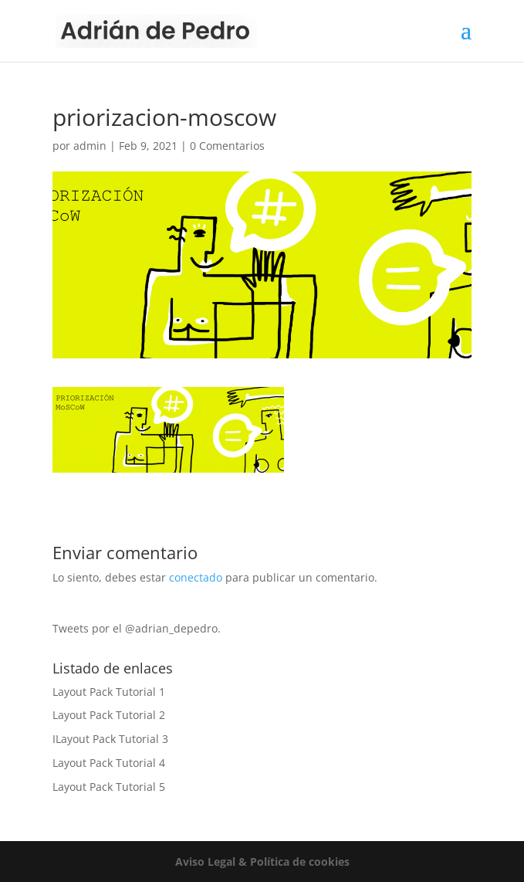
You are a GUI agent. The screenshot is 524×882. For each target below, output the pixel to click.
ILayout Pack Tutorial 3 (110, 738)
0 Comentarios (227, 145)
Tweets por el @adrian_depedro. (136, 628)
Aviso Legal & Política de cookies (262, 861)
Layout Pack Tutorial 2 (108, 714)
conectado (195, 577)
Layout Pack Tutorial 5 (108, 786)
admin (89, 145)
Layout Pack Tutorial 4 (108, 762)
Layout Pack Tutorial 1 (108, 691)
